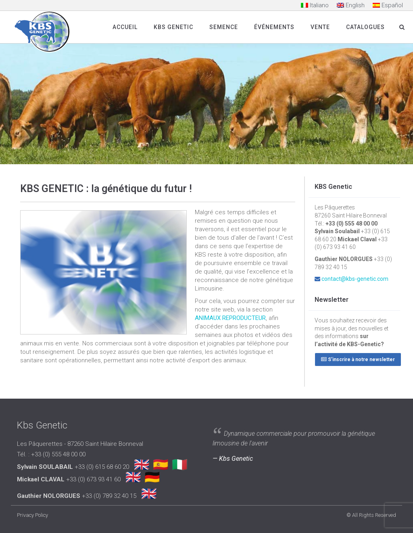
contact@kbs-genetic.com (354, 279)
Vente (320, 27)
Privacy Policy (32, 515)
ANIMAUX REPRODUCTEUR (230, 318)
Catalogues (365, 27)
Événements (274, 27)
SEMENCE (223, 27)
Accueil (125, 27)
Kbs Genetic (173, 27)
